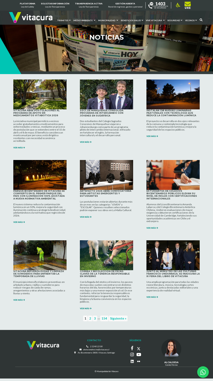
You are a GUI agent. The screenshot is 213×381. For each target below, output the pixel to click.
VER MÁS (19, 148)
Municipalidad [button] (108, 20)
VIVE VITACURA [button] (155, 20)
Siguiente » (118, 321)
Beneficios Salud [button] (132, 20)
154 (104, 321)
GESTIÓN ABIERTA (125, 5)
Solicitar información (55, 5)
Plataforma (27, 5)
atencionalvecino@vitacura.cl (96, 352)
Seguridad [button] (174, 20)
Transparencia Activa (89, 5)
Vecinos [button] (191, 20)
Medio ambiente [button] (84, 20)
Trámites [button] (63, 20)
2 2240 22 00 (96, 349)
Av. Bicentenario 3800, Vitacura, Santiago (96, 355)
